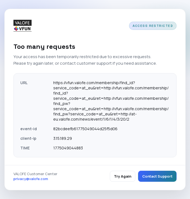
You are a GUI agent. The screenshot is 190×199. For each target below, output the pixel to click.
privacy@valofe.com (30, 178)
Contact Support (157, 176)
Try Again (122, 176)
